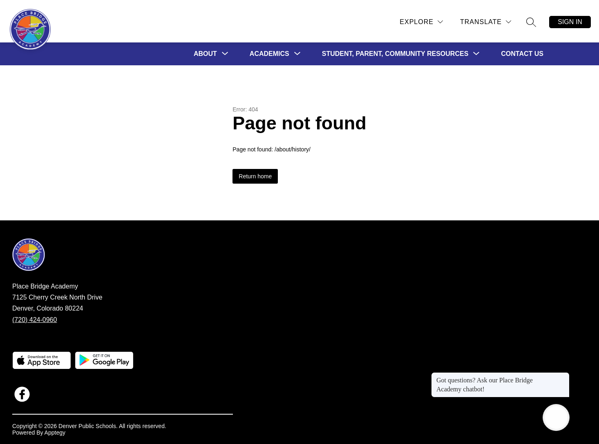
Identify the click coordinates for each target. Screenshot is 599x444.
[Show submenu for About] (205, 54)
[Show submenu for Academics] (269, 54)
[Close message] (563, 376)
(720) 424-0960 (34, 319)
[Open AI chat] (556, 417)
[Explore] (421, 22)
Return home (255, 176)
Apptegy (55, 432)
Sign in (570, 21)
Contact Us (522, 53)
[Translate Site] (485, 22)
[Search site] (531, 22)
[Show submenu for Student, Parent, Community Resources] (395, 54)
